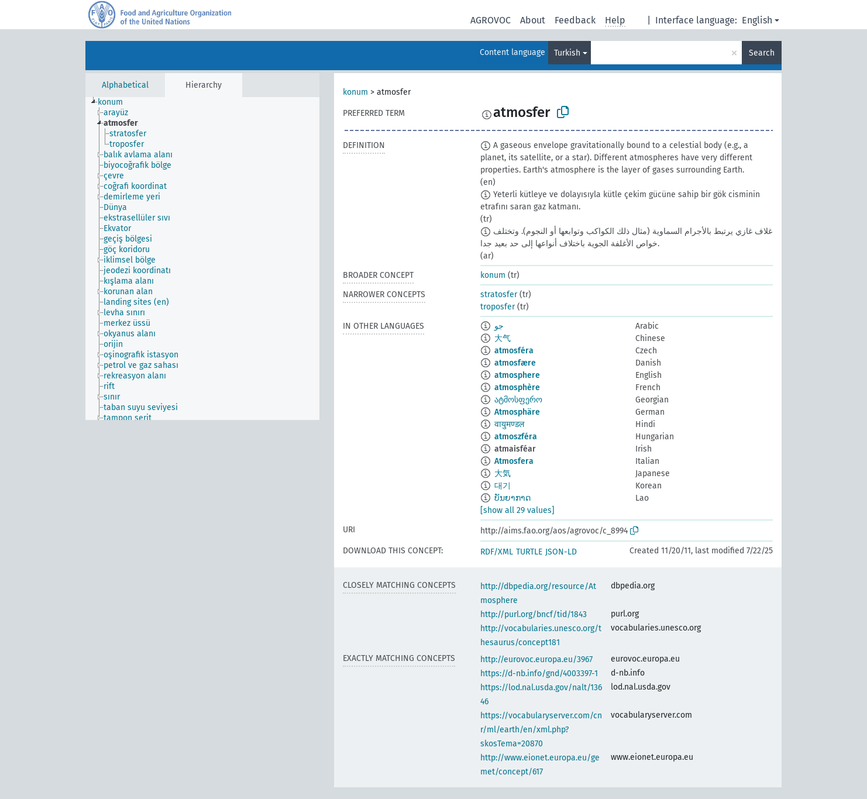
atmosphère (517, 387)
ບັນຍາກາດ (512, 498)
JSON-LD (561, 552)
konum (355, 92)
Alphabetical (125, 85)
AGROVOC (490, 20)
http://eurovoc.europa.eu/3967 (536, 659)
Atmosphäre (517, 412)
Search (762, 53)
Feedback (575, 20)
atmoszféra (515, 437)
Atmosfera (514, 461)
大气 (502, 338)
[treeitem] (115, 102)
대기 (502, 486)
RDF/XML (496, 552)
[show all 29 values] (517, 510)
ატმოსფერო (518, 400)
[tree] (202, 258)
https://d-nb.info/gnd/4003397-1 (539, 674)
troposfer (497, 307)
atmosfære (515, 363)
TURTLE (529, 552)
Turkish (567, 53)
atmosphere (517, 375)
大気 (502, 473)
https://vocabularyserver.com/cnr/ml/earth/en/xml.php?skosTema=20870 (541, 730)
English (757, 20)
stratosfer (498, 294)
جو (499, 326)
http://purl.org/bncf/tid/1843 (533, 614)
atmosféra (514, 351)
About (532, 20)
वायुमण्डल (509, 424)
